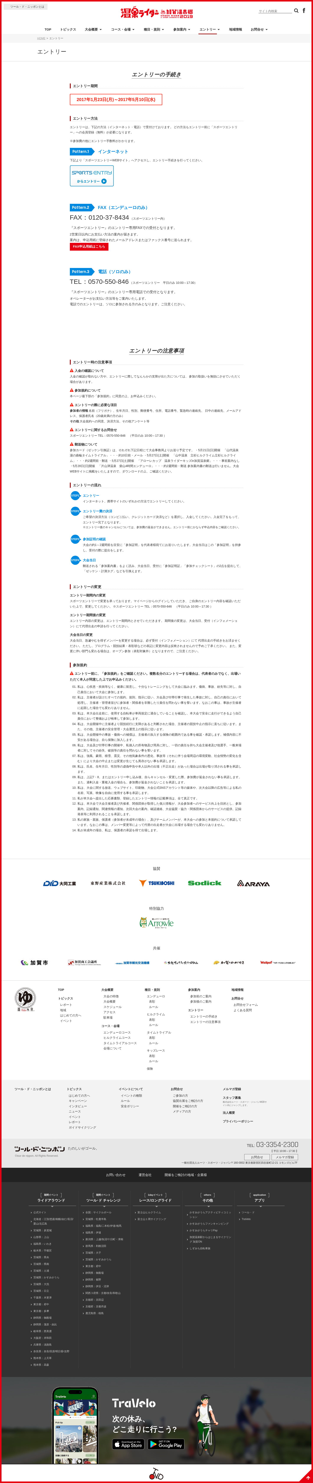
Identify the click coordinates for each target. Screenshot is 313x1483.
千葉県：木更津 (42, 1297)
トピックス (68, 29)
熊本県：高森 (41, 1364)
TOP (48, 29)
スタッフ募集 (232, 1097)
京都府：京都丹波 (95, 1306)
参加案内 (179, 29)
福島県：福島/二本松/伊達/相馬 (103, 1225)
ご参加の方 (180, 1095)
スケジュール (112, 1007)
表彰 (152, 1001)
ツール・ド (248, 1212)
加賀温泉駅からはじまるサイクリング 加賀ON (210, 1239)
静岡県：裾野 (93, 1279)
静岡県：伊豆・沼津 (97, 1286)
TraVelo (246, 1219)
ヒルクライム (156, 1014)
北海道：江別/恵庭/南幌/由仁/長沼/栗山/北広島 (53, 1221)
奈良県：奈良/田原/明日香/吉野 (51, 1351)
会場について (112, 1048)
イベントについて (131, 1089)
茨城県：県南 (41, 1264)
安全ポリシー (130, 1106)
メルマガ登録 (232, 1089)
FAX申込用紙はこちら (89, 246)
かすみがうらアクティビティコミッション (210, 1214)
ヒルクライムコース (117, 1037)
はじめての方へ (70, 1015)
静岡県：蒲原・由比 (45, 1324)
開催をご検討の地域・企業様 (186, 1175)
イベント (66, 1020)
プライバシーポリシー (238, 1121)
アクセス (109, 1012)
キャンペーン (78, 1100)
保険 (150, 1068)
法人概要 (229, 1112)
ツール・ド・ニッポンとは (27, 6)
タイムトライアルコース (120, 1043)
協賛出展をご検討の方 (188, 1100)
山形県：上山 (41, 1237)
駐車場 (108, 1017)
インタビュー (78, 1106)
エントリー (208, 29)
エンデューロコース (117, 1032)
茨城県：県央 (41, 1257)
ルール (153, 1007)
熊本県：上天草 (42, 1358)
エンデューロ (156, 996)
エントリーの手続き (204, 1016)
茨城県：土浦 (41, 1270)
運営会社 (145, 1175)
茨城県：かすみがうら (46, 1277)
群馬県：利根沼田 (95, 1246)
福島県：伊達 (93, 1232)
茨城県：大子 (93, 1252)
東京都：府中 (41, 1304)
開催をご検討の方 (185, 1106)
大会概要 (91, 29)
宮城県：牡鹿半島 (95, 1219)
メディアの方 (182, 1111)
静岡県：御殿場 (42, 1317)
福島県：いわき (42, 1243)
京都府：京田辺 (94, 1299)
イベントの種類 (131, 1095)
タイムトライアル (159, 1032)
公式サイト (39, 1212)
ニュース (75, 1111)
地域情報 (235, 29)
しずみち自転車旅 (200, 1248)
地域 (63, 1010)
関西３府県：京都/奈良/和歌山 (103, 1293)
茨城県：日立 (41, 1290)
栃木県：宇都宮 (42, 1250)
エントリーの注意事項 (205, 1022)
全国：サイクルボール (98, 1212)
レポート (66, 1004)
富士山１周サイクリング (152, 1219)
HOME (41, 38)
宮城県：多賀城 (42, 1230)
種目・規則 (152, 29)
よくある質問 (243, 1010)
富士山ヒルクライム (149, 1212)
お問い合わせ (116, 1175)
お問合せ (257, 29)
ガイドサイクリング (82, 1127)
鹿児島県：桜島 (94, 1313)
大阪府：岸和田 (42, 1337)
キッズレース (156, 1050)
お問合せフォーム (246, 1004)
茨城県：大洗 (41, 1284)
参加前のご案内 (200, 996)
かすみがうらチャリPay (204, 1230)
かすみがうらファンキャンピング (209, 1223)
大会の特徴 (111, 996)
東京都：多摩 (41, 1311)
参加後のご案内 (200, 1001)
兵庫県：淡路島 (42, 1344)
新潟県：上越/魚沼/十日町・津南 (104, 1239)
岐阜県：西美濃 (42, 1331)
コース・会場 (121, 29)
